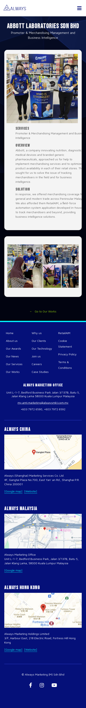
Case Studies (40, 372)
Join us (36, 356)
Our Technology (42, 348)
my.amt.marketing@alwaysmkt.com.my (43, 402)
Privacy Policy (67, 354)
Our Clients (39, 340)
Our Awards (13, 348)
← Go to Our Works (42, 312)
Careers (37, 364)
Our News (12, 356)
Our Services (14, 364)
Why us (37, 333)
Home (9, 333)
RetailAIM (64, 333)
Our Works (13, 372)
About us (12, 340)
